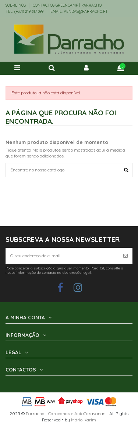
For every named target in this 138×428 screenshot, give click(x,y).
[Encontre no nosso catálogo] (126, 170)
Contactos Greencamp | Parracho (67, 5)
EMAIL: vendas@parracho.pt (79, 11)
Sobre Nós (16, 5)
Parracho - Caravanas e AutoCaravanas (65, 413)
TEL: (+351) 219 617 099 (25, 11)
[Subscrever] (125, 256)
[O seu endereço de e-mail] (62, 256)
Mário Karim (83, 419)
